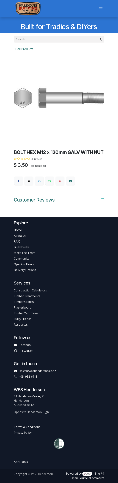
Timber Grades (24, 302)
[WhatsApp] (49, 181)
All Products (23, 49)
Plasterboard (22, 307)
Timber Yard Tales (26, 313)
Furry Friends (23, 319)
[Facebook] (18, 181)
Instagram (26, 351)
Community (21, 258)
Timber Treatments (27, 296)
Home (18, 230)
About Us (20, 236)
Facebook (26, 345)
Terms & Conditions (27, 427)
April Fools (21, 462)
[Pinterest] (60, 181)
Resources (21, 325)
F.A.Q (17, 241)
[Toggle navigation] (100, 8)
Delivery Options (25, 270)
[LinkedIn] (39, 181)
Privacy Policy (23, 433)
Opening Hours (24, 264)
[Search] (100, 39)
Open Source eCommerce (87, 478)
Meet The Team (24, 253)
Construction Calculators (30, 290)
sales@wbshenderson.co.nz (38, 371)
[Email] (70, 181)
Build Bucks (21, 247)
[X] (29, 181)
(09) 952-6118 (28, 376)
